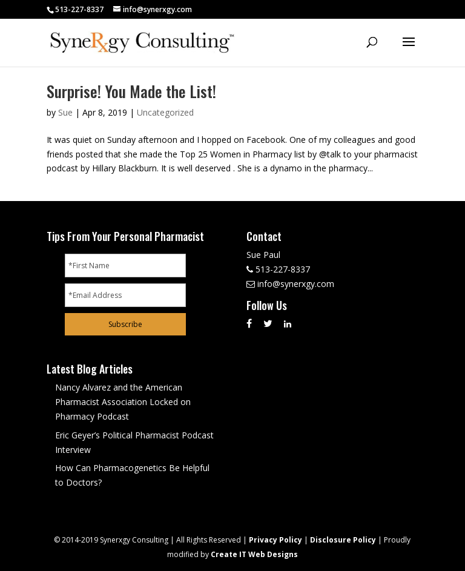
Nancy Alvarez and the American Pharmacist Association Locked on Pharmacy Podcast (123, 401)
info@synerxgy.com (295, 283)
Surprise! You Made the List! (131, 91)
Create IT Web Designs (254, 554)
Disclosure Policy (343, 540)
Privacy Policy (275, 540)
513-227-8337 (79, 9)
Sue (65, 112)
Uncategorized (165, 112)
